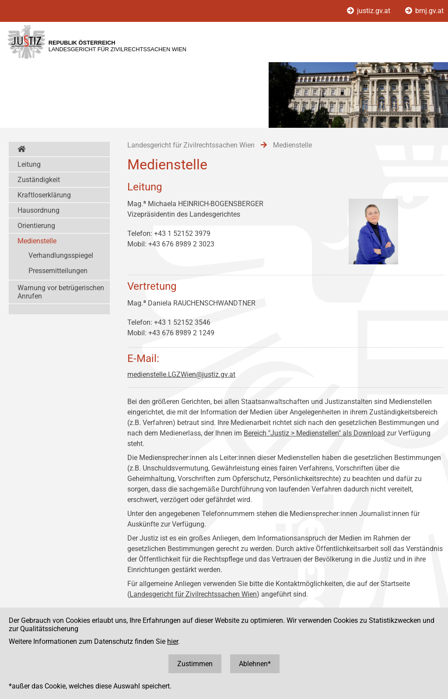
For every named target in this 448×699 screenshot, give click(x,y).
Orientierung (36, 225)
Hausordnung (39, 210)
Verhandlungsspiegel (60, 255)
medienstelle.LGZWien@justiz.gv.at (181, 374)
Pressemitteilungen (58, 271)
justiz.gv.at (369, 11)
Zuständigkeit (39, 180)
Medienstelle (37, 241)
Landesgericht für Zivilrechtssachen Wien (193, 594)
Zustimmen (195, 664)
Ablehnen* (255, 664)
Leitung (29, 164)
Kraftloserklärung (44, 195)
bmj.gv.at (424, 11)
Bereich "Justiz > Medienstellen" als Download (314, 433)
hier (172, 641)
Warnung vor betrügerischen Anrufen (61, 292)
